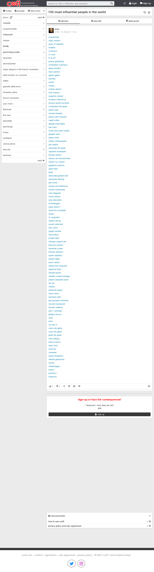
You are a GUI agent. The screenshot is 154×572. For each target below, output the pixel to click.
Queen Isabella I (55, 255)
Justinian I (53, 373)
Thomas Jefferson (56, 252)
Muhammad (54, 37)
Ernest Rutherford (56, 224)
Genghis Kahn (54, 134)
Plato (51, 172)
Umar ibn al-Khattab (57, 210)
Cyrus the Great (55, 331)
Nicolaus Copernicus (57, 99)
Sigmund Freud (55, 269)
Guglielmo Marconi (56, 165)
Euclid (51, 82)
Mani (51, 318)
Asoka (51, 214)
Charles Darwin (55, 89)
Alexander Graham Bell (58, 175)
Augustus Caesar (56, 96)
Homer (51, 369)
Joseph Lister (54, 238)
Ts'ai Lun (52, 58)
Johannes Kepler (55, 290)
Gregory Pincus (55, 314)
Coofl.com (21, 3)
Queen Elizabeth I (56, 356)
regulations (51, 554)
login (133, 3)
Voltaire (52, 286)
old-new (63, 21)
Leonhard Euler (55, 297)
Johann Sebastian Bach (58, 279)
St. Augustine (54, 217)
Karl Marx (53, 127)
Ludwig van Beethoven (58, 186)
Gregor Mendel (55, 231)
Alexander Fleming (56, 179)
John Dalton (53, 144)
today (7, 10)
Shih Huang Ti (54, 92)
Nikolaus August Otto (57, 241)
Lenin (51, 321)
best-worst (132, 21)
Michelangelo (54, 203)
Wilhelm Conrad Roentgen (59, 276)
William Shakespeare (57, 141)
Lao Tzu (51, 283)
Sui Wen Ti (53, 324)
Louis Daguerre (55, 193)
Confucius (53, 51)
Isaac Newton (54, 40)
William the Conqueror (58, 266)
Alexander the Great (57, 148)
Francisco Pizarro (56, 245)
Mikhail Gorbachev (57, 359)
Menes (51, 363)
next (41, 17)
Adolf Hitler (53, 169)
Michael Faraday (56, 113)
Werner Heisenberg (57, 189)
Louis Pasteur (54, 72)
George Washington (57, 123)
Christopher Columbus (58, 65)
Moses (51, 85)
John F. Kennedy (55, 311)
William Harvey (55, 220)
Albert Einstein (55, 68)
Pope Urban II (54, 207)
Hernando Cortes (56, 248)
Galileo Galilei (54, 75)
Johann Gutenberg (56, 61)
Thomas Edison (55, 155)
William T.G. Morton (57, 162)
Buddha (52, 47)
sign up (145, 3)
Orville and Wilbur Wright (59, 130)
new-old (96, 21)
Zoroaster (53, 352)
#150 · (66, 32)
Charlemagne (54, 366)
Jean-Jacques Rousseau (58, 300)
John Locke (53, 182)
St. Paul (52, 54)
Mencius (52, 349)
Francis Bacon (54, 342)
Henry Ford (53, 345)
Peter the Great (55, 335)
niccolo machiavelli (57, 304)
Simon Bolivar (54, 196)
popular (20, 10)
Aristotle (52, 78)
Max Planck (54, 234)
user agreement (67, 554)
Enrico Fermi (54, 293)
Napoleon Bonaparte (57, 151)
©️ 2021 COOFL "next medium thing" (112, 554)
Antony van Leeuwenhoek (59, 158)
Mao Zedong (54, 338)
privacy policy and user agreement (99, 526)
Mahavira (53, 376)
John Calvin (53, 227)
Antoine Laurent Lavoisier (59, 103)
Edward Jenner (55, 272)
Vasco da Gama (55, 328)
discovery (34, 10)
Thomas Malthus (56, 307)
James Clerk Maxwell (57, 117)
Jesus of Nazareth (56, 44)
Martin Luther (54, 120)
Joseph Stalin (54, 259)
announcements (56, 516)
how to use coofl (99, 521)
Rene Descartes (55, 200)
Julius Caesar (54, 262)
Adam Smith (54, 137)
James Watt (53, 110)
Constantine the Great (58, 106)
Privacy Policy (84, 554)
